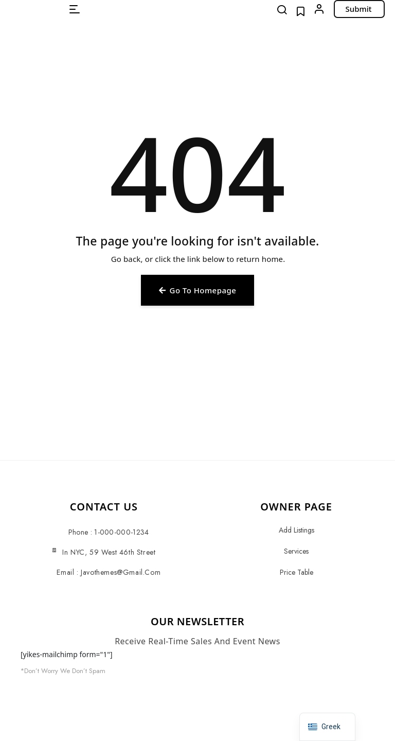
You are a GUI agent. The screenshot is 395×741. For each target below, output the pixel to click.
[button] (74, 9)
